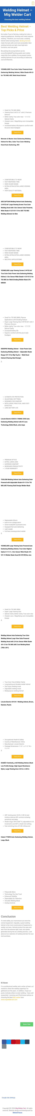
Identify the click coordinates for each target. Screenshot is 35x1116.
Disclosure (5, 1069)
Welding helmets (24, 41)
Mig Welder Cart (20, 1108)
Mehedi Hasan (17, 1113)
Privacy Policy (6, 1058)
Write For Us (6, 1055)
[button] (33, 3)
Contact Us (5, 1065)
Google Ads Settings (8, 1098)
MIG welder (16, 997)
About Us (5, 1051)
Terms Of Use (6, 1062)
